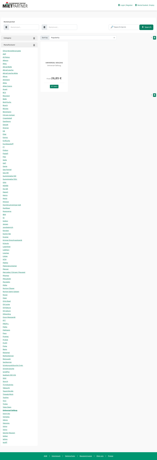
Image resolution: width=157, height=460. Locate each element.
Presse (110, 456)
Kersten (6, 230)
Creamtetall (7, 118)
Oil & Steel (7, 301)
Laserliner (7, 246)
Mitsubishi (7, 278)
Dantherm (7, 121)
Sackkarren (7, 362)
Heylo (5, 198)
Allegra (5, 60)
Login (121, 5)
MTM (4, 259)
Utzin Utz (6, 413)
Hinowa (6, 201)
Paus (5, 333)
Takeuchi (6, 388)
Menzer (6, 269)
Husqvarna (7, 211)
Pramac (6, 336)
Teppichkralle (8, 391)
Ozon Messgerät (9, 317)
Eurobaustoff (8, 144)
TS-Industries (8, 384)
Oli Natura (7, 307)
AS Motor (6, 57)
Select (54, 86)
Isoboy (5, 221)
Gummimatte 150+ (10, 179)
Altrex (5, 76)
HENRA (5, 185)
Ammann (6, 79)
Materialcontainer (10, 266)
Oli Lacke (6, 304)
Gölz (4, 182)
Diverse (6, 128)
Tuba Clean (7, 407)
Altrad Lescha (8, 70)
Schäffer (6, 372)
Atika (5, 83)
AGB (45, 456)
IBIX (4, 214)
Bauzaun (6, 95)
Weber (5, 436)
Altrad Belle (7, 67)
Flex (4, 156)
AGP (4, 54)
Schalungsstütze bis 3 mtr (13, 365)
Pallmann (6, 330)
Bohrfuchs (7, 102)
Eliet (4, 134)
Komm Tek (7, 234)
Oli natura (7, 311)
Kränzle (6, 243)
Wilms (5, 439)
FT (4, 147)
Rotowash (7, 359)
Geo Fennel (7, 169)
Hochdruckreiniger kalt (12, 205)
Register (129, 5)
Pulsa (5, 346)
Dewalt (5, 124)
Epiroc (5, 137)
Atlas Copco (7, 86)
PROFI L (6, 323)
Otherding (7, 314)
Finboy (5, 150)
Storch (5, 381)
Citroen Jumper (9, 115)
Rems (5, 349)
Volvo (5, 426)
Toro (4, 400)
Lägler (5, 256)
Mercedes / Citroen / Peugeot (14, 272)
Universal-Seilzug (10, 410)
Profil (5, 343)
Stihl (4, 378)
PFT (4, 320)
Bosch (5, 105)
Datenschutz (70, 456)
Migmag (6, 275)
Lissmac (6, 253)
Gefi (4, 163)
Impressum (56, 456)
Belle (5, 99)
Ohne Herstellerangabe (12, 51)
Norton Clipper (8, 288)
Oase (5, 298)
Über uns (99, 456)
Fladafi (5, 153)
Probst (5, 339)
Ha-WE (5, 189)
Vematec (6, 416)
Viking (5, 420)
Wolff (5, 442)
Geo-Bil (6, 173)
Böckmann (7, 112)
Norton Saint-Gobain (11, 291)
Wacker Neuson (9, 433)
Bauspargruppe (86, 456)
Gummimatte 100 (9, 176)
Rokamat (6, 352)
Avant (5, 89)
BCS (4, 92)
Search (146, 27)
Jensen (5, 224)
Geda (5, 160)
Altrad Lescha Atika (10, 73)
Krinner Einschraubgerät (12, 240)
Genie (5, 166)
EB (4, 131)
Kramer (5, 237)
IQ (3, 217)
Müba (5, 285)
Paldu (5, 327)
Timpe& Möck (8, 394)
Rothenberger (8, 355)
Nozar (5, 295)
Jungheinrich (8, 227)
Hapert (5, 192)
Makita (5, 262)
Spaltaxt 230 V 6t (9, 375)
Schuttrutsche (8, 368)
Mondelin (6, 282)
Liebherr (6, 250)
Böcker (5, 108)
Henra (5, 195)
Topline (5, 397)
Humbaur (6, 208)
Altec (5, 63)
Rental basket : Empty (144, 5)
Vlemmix (6, 423)
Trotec (5, 404)
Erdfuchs (6, 140)
